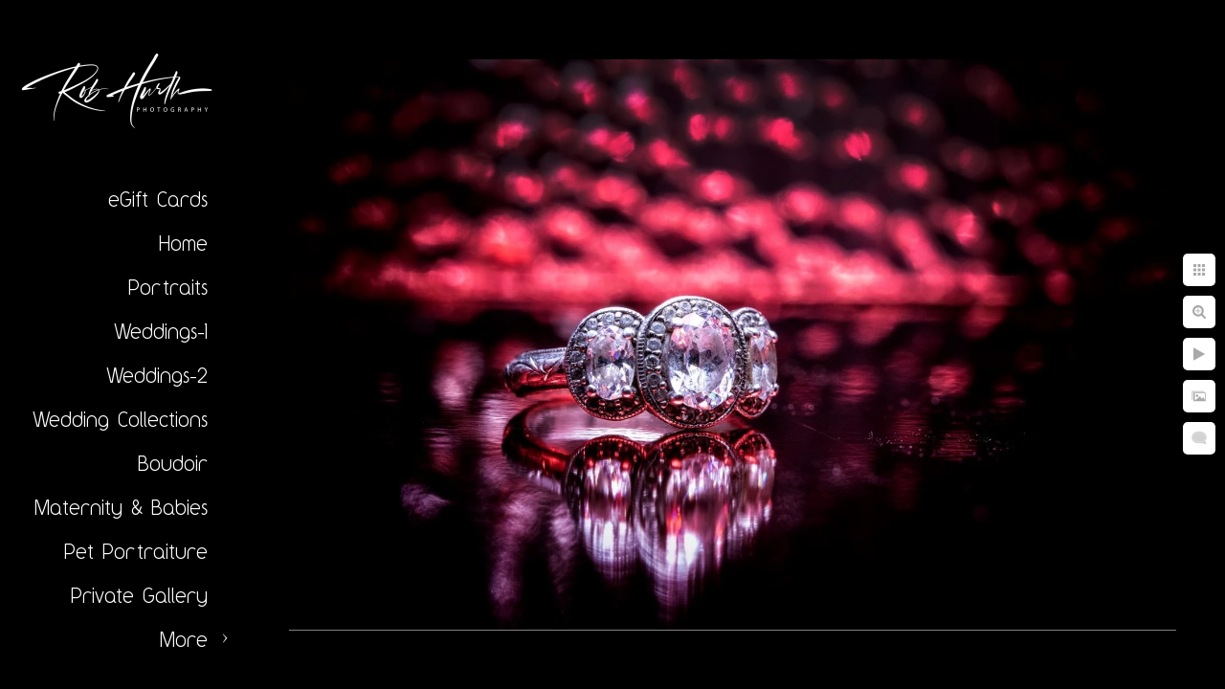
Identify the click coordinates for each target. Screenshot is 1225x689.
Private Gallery (139, 595)
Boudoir (173, 463)
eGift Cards (158, 199)
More (184, 639)
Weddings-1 (161, 331)
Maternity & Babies (121, 507)
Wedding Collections (120, 419)
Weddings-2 (157, 375)
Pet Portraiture (136, 551)
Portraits (168, 287)
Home (183, 243)
